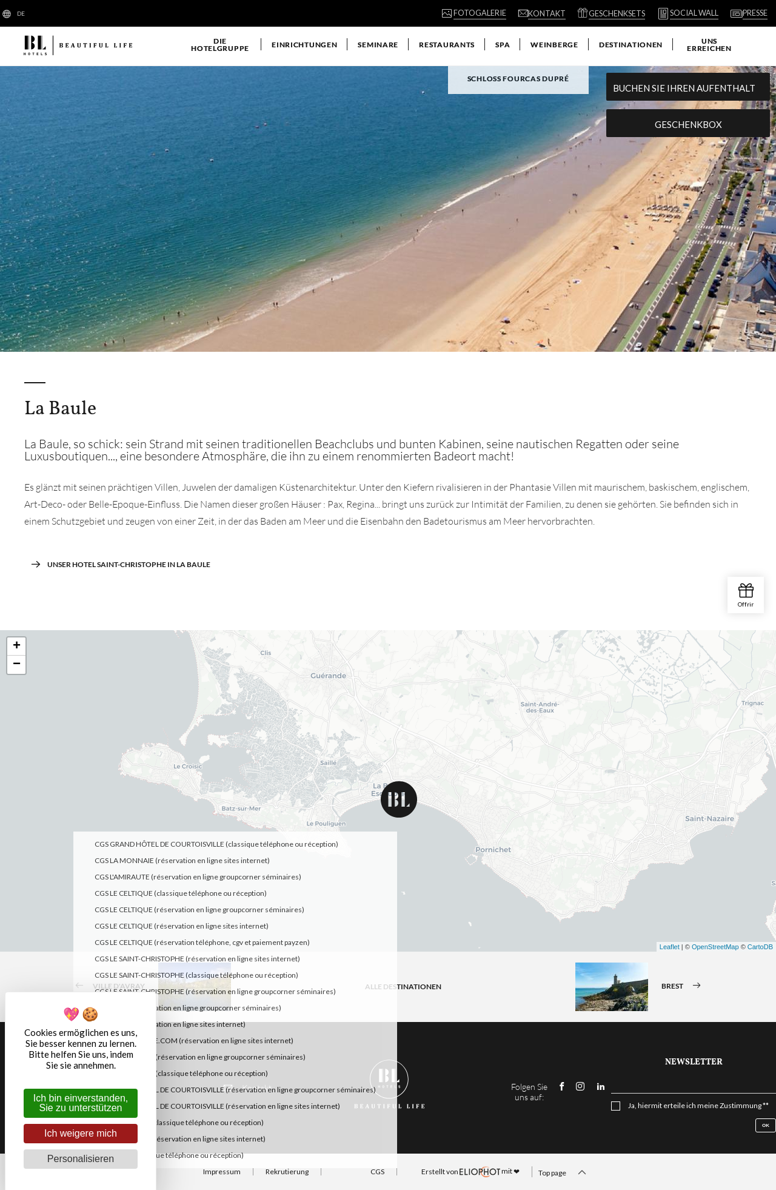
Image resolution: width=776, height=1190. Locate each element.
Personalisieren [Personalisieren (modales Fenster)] (80, 1159)
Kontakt (248, 1088)
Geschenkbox (688, 124)
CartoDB (760, 946)
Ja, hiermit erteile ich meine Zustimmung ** (698, 1105)
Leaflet (670, 946)
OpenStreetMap (715, 946)
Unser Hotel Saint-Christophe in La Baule (120, 564)
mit (470, 1171)
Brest (642, 987)
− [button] (17, 665)
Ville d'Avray (149, 987)
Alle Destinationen (403, 986)
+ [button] (17, 646)
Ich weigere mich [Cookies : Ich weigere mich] (80, 1133)
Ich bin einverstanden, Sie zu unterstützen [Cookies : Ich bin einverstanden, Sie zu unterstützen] (81, 1103)
